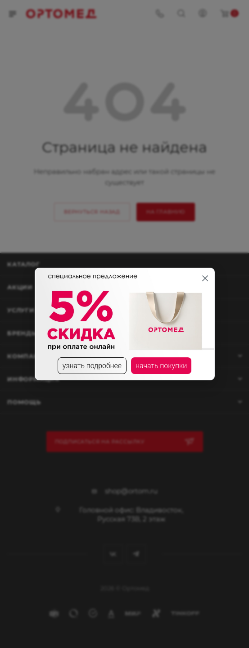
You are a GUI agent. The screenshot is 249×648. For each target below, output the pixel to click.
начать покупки (161, 365)
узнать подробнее (92, 365)
